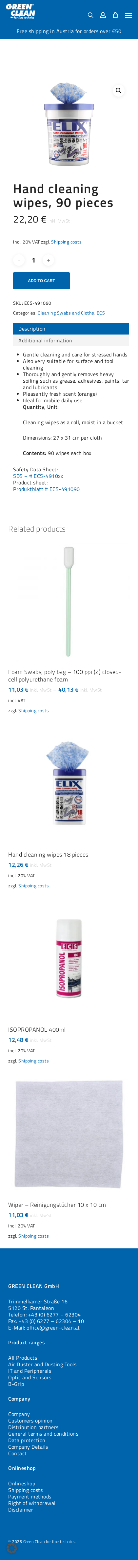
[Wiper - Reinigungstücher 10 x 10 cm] (68, 1133)
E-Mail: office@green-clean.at (44, 1328)
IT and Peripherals (29, 1371)
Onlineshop (21, 1483)
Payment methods (29, 1496)
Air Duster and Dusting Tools (42, 1364)
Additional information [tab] (45, 340)
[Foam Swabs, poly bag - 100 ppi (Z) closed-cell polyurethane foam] (68, 601)
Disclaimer (20, 1510)
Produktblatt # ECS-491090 (46, 489)
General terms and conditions (43, 1434)
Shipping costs (66, 241)
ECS (101, 312)
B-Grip (16, 1384)
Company (19, 1414)
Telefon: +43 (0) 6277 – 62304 (44, 1314)
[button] (128, 15)
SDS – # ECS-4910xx (38, 476)
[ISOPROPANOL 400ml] (68, 958)
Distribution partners (33, 1427)
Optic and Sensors (29, 1377)
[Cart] (115, 15)
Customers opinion (30, 1420)
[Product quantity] (33, 260)
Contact (17, 1453)
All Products (22, 1358)
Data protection (27, 1440)
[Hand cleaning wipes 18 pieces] (68, 783)
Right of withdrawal (32, 1503)
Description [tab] (32, 329)
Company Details (28, 1447)
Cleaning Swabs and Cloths (66, 312)
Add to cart (41, 281)
